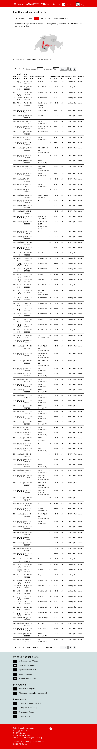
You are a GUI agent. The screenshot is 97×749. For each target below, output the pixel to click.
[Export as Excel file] (70, 69)
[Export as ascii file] (74, 69)
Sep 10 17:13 (19, 576)
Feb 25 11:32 (19, 291)
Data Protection (38, 741)
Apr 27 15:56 (19, 83)
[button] (18, 4)
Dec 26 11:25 (19, 281)
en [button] (64, 4)
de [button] (60, 4)
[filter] (15, 78)
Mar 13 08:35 (19, 99)
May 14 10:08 (19, 581)
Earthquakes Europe (26, 712)
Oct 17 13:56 (19, 597)
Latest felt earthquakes (27, 665)
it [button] (71, 4)
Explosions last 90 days (27, 670)
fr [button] (68, 4)
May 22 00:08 (19, 88)
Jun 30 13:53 (19, 560)
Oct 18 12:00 (19, 315)
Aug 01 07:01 (19, 336)
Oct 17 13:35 (19, 309)
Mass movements (61, 18)
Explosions (45, 18)
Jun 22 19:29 (19, 275)
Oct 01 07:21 (19, 299)
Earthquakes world (26, 716)
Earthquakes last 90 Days (28, 661)
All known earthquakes (27, 678)
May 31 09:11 (19, 259)
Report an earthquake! (27, 689)
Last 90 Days (20, 18)
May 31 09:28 (19, 265)
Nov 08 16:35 (19, 254)
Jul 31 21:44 (19, 592)
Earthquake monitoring (27, 708)
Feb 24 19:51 (19, 565)
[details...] (20, 110)
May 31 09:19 (19, 270)
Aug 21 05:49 (19, 587)
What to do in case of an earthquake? (33, 693)
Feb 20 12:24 (19, 104)
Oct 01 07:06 (19, 93)
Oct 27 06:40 (19, 613)
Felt (30, 18)
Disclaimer (25, 741)
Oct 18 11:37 (19, 603)
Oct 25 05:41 (19, 608)
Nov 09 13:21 (19, 571)
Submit (64, 69)
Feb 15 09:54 (19, 331)
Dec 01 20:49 (19, 325)
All (36, 18)
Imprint (16, 741)
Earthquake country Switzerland (31, 703)
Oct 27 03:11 (19, 320)
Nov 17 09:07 (19, 304)
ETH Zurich (22, 744)
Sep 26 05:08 (19, 286)
